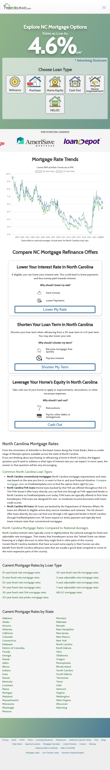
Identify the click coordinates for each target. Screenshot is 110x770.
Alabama (7, 618)
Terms (30, 740)
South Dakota (64, 674)
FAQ (96, 740)
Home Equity (55, 84)
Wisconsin (62, 703)
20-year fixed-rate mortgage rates (21, 582)
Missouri (7, 711)
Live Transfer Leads (50, 753)
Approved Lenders (32, 744)
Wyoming (61, 707)
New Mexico (63, 636)
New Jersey (62, 633)
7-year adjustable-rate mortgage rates (77, 587)
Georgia (6, 655)
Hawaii (6, 659)
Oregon (60, 659)
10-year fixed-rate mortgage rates (21, 572)
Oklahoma (62, 655)
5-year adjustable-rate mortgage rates (77, 582)
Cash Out (75, 84)
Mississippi (8, 707)
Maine (5, 689)
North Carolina (64, 644)
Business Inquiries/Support (73, 753)
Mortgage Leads (32, 753)
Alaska (6, 621)
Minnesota (8, 703)
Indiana (6, 670)
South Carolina (64, 670)
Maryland (7, 696)
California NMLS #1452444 (46, 748)
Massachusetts (10, 700)
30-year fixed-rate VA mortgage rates (77, 572)
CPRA (22, 740)
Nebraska (61, 621)
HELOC (55, 104)
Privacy (5, 740)
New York (61, 640)
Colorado (7, 636)
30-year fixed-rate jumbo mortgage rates (25, 597)
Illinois (6, 666)
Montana (61, 618)
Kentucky (7, 681)
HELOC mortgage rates (69, 592)
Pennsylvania (63, 662)
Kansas (6, 677)
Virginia (60, 692)
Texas (59, 681)
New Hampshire (65, 629)
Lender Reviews (70, 744)
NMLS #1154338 (68, 748)
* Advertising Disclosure (91, 60)
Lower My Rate (55, 309)
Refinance (15, 84)
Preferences (61, 740)
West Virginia (63, 700)
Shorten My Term (55, 367)
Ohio (59, 651)
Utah (59, 685)
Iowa (5, 674)
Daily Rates (17, 744)
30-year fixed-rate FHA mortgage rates (24, 592)
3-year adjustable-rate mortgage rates (77, 577)
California (7, 633)
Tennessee (62, 677)
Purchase (35, 84)
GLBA (14, 740)
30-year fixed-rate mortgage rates (21, 587)
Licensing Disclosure (44, 740)
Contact (82, 744)
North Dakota (63, 648)
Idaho (5, 662)
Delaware (7, 644)
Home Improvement (95, 84)
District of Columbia (13, 648)
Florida (6, 651)
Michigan (7, 692)
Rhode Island (63, 666)
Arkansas (7, 629)
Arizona (6, 625)
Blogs (103, 740)
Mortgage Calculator (51, 744)
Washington (62, 696)
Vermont (61, 689)
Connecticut (9, 640)
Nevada (60, 625)
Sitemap (92, 744)
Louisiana (7, 685)
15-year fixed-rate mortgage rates (20, 577)
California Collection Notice (80, 740)
